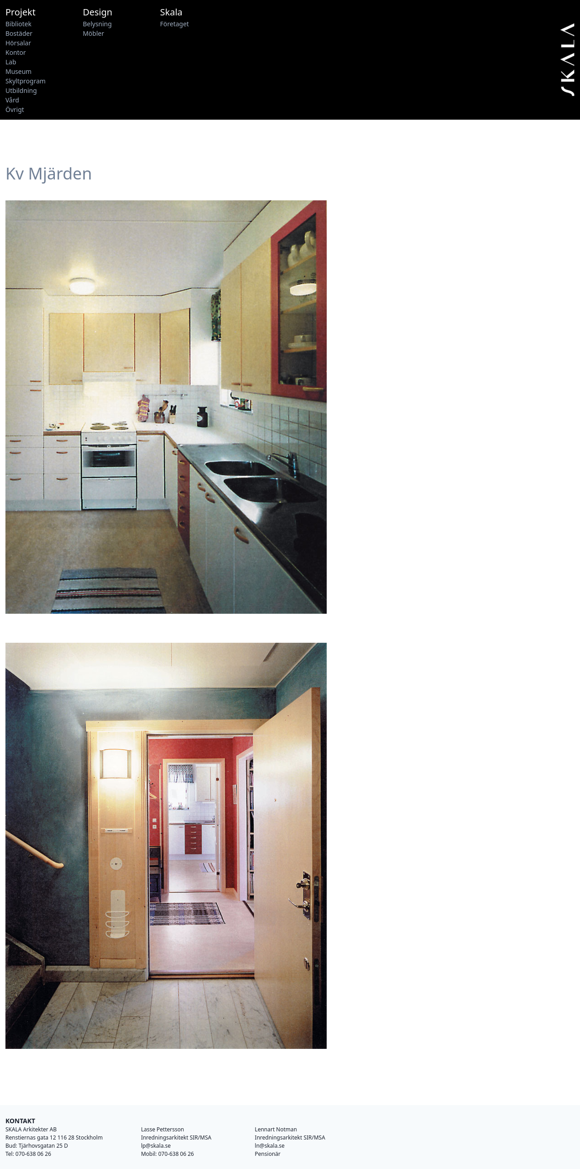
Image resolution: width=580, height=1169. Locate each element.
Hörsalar (18, 43)
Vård (12, 100)
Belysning (97, 23)
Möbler (93, 33)
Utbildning (21, 90)
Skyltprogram (25, 81)
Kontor (15, 52)
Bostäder (18, 33)
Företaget (174, 23)
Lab (10, 62)
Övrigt (14, 109)
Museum (18, 71)
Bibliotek (18, 23)
